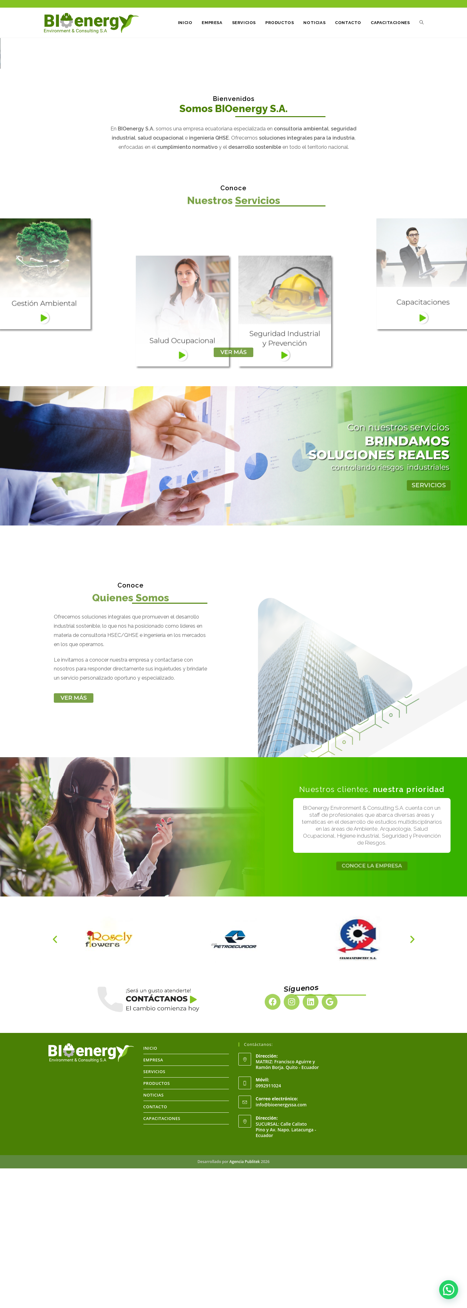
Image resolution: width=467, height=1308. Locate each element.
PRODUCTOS (156, 1223)
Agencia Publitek (245, 1301)
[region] (233, 123)
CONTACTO (155, 1246)
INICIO (150, 1188)
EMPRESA (153, 1199)
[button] (10, 123)
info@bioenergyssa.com (281, 1244)
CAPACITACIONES (161, 1258)
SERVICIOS (154, 1211)
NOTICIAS (153, 1234)
